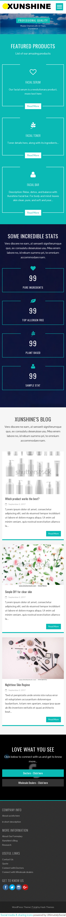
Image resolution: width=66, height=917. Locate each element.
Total (34, 907)
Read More (33, 106)
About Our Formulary (12, 836)
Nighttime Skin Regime (17, 685)
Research (6, 844)
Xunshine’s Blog (10, 840)
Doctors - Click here (33, 773)
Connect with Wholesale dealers (17, 872)
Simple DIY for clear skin (18, 592)
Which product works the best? (22, 499)
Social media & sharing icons (17, 915)
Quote (5, 863)
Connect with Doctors (13, 867)
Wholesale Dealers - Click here (33, 783)
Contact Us (7, 859)
